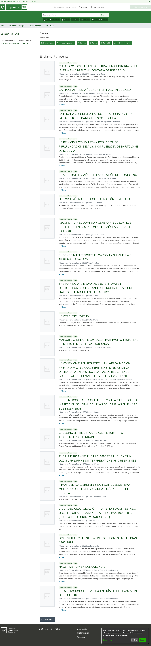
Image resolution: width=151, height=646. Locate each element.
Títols (75, 20)
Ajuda (32, 1)
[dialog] (125, 636)
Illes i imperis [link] (35, 26)
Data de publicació (51, 20)
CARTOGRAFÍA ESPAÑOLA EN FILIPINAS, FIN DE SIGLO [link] (95, 90)
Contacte (81, 637)
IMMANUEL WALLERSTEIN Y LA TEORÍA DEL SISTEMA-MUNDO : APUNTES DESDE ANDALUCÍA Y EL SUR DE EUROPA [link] (95, 489)
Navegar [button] (83, 7)
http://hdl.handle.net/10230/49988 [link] (15, 43)
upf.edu (24, 1)
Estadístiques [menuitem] (97, 7)
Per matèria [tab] (107, 43)
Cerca (104, 15)
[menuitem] (83, 7)
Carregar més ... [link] (47, 619)
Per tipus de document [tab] (124, 43)
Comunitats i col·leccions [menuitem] (65, 7)
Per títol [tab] (94, 43)
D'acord (142, 640)
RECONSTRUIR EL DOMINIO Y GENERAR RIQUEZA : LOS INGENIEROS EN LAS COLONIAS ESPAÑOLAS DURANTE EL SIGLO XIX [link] (97, 227)
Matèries (85, 20)
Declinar (134, 640)
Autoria (65, 20)
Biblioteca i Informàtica (49, 628)
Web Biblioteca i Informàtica (10, 1)
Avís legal (82, 628)
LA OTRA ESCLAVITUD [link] (74, 316)
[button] (148, 1)
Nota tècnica (83, 632)
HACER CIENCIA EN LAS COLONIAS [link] (82, 567)
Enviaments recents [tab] (47, 43)
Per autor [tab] (83, 43)
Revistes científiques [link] (17, 26)
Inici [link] (2, 26)
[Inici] (13, 7)
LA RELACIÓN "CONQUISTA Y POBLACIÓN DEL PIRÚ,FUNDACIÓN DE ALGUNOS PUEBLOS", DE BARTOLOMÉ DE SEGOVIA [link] (98, 146)
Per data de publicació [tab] (67, 43)
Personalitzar (108, 640)
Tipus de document (99, 20)
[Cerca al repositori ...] (71, 15)
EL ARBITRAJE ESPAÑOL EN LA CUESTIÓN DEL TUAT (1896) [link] (98, 175)
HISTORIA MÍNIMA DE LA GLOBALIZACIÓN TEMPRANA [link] (95, 199)
